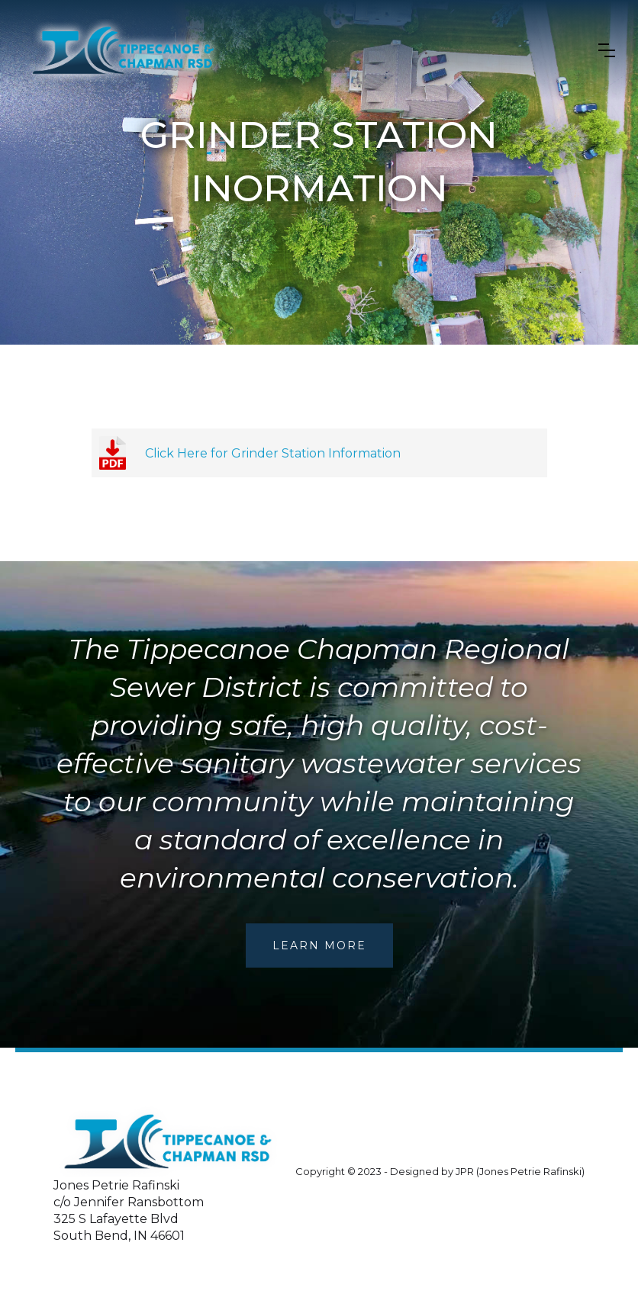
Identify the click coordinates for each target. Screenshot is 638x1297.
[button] (606, 50)
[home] (123, 50)
